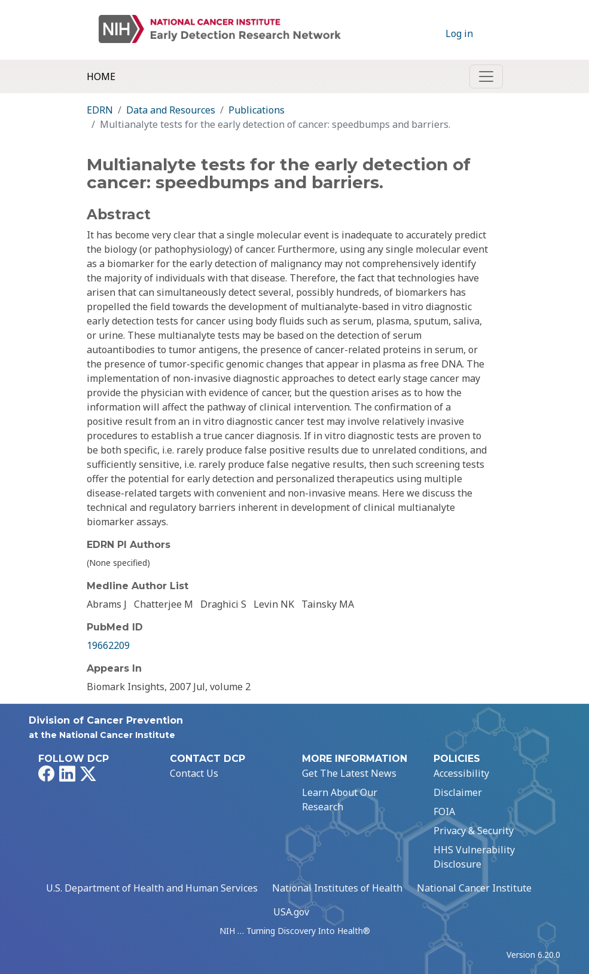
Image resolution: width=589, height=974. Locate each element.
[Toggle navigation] (486, 76)
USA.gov (291, 911)
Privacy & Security (474, 830)
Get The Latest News (349, 773)
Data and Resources (170, 110)
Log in (459, 33)
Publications (256, 110)
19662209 (108, 645)
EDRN (100, 110)
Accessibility (461, 773)
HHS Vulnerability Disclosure (474, 857)
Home (101, 76)
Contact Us (194, 773)
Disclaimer (458, 792)
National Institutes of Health (337, 888)
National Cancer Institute (474, 888)
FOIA (444, 811)
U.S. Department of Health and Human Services (152, 888)
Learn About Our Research (339, 799)
